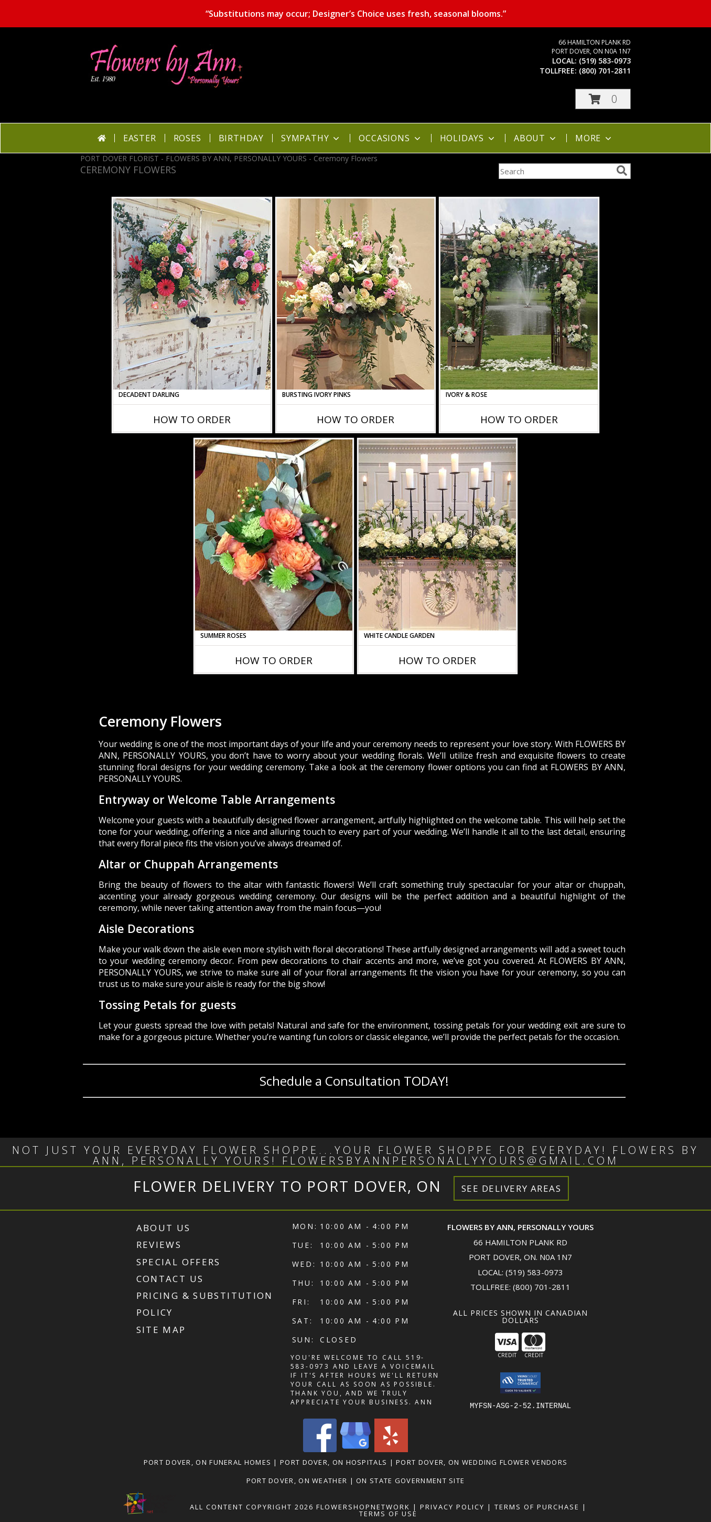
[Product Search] (555, 171)
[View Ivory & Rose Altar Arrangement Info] (519, 294)
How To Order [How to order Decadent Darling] (192, 419)
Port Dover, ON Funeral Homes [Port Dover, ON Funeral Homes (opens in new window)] (207, 1461)
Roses (187, 138)
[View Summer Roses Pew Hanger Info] (273, 535)
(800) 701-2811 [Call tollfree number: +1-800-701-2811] (605, 71)
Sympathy (311, 138)
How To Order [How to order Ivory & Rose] (519, 419)
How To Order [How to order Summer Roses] (274, 660)
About (536, 138)
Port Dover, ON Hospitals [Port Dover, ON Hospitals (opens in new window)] (333, 1461)
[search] (621, 170)
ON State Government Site (410, 1480)
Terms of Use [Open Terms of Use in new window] (388, 1513)
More (594, 138)
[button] (603, 99)
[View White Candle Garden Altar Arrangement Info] (437, 535)
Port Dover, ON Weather (297, 1480)
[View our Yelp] (391, 1449)
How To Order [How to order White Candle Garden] (437, 660)
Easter (139, 138)
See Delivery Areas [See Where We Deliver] (511, 1188)
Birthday (241, 138)
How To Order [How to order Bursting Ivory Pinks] (355, 419)
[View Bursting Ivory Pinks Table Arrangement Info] (355, 294)
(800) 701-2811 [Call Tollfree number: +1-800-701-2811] (541, 1287)
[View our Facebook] (320, 1449)
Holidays (468, 138)
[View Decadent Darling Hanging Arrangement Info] (192, 294)
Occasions (390, 138)
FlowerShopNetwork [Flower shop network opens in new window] (363, 1506)
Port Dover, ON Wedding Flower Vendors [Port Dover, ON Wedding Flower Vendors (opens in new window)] (481, 1461)
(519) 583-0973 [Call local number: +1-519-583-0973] (605, 61)
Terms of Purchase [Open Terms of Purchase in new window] (536, 1506)
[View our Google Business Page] (355, 1449)
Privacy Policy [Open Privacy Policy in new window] (452, 1506)
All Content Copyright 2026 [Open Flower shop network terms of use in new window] (252, 1506)
